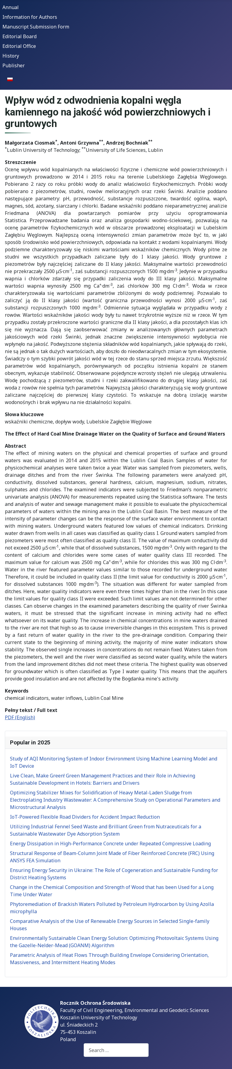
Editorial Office (19, 46)
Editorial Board (19, 36)
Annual (10, 7)
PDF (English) (20, 717)
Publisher (13, 65)
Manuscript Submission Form (35, 26)
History (10, 55)
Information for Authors (29, 17)
